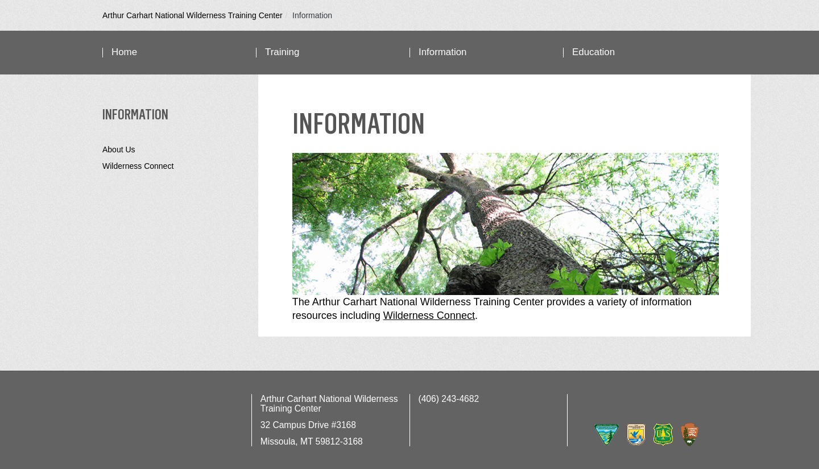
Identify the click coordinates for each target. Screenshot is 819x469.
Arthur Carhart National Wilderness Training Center (192, 15)
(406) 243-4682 (449, 399)
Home (124, 52)
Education (593, 52)
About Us (118, 149)
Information (443, 52)
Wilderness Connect (137, 166)
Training (282, 52)
